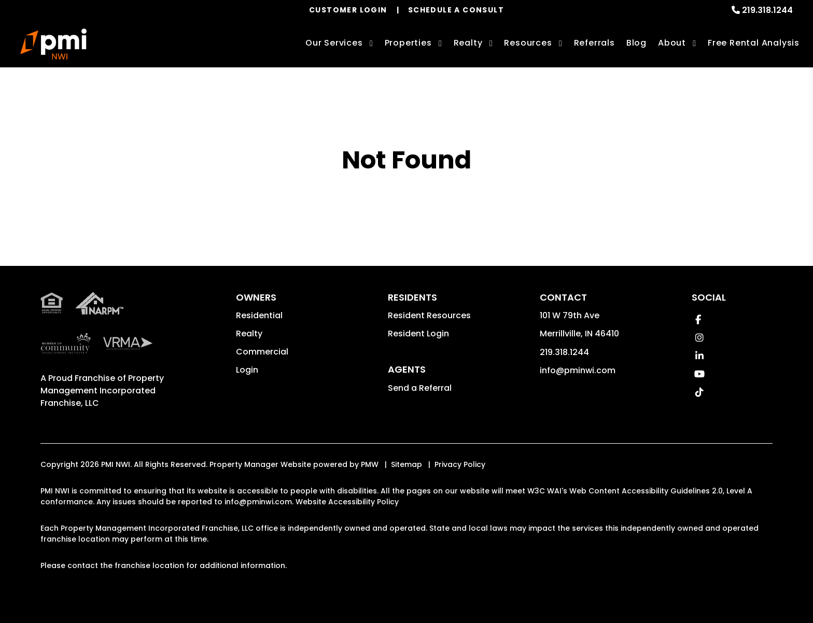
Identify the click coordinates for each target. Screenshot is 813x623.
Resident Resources (429, 315)
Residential (259, 315)
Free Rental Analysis (754, 43)
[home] (53, 44)
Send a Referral (420, 388)
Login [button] (247, 370)
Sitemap (406, 464)
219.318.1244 (767, 10)
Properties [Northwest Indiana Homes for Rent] (408, 43)
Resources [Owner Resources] (528, 43)
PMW (370, 464)
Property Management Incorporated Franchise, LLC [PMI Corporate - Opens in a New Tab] (102, 390)
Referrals (594, 43)
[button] (698, 319)
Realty (249, 333)
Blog (636, 43)
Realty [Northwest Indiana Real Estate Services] (468, 43)
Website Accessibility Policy (347, 502)
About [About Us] (672, 43)
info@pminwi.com (577, 370)
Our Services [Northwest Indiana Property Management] (334, 43)
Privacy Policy (459, 464)
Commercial (262, 352)
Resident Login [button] (418, 333)
